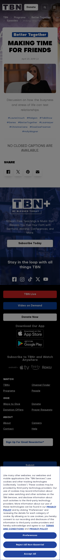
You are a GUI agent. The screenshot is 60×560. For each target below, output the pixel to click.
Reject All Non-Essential (30, 545)
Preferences (30, 535)
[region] (30, 513)
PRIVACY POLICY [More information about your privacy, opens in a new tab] (38, 529)
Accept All (30, 554)
